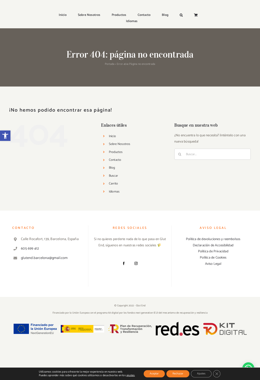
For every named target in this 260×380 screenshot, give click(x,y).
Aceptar (154, 373)
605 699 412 (30, 249)
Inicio (112, 136)
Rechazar (177, 373)
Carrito (113, 183)
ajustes (130, 375)
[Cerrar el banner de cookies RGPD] (216, 373)
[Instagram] (136, 263)
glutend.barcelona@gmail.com (44, 258)
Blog (112, 167)
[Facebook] (124, 263)
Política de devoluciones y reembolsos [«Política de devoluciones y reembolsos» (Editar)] (213, 239)
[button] (5, 135)
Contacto (115, 160)
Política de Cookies (213, 257)
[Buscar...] (212, 154)
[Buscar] (180, 154)
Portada (109, 64)
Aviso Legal (213, 264)
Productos (116, 152)
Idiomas (114, 191)
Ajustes (201, 373)
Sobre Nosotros (119, 144)
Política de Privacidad (213, 251)
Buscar (113, 175)
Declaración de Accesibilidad (213, 245)
